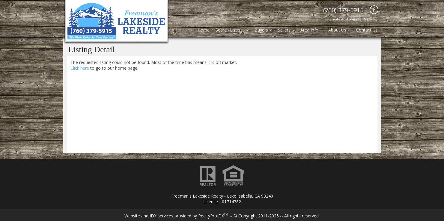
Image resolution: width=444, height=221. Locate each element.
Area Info (311, 30)
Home (204, 30)
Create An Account (344, 19)
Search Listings (232, 30)
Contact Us (367, 30)
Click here (79, 68)
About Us (339, 30)
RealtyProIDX (213, 216)
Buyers (263, 30)
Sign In (369, 19)
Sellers (286, 30)
